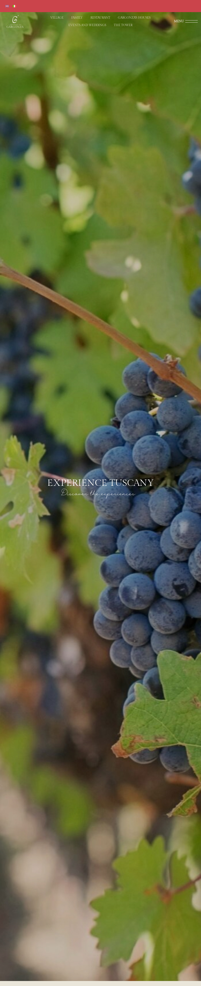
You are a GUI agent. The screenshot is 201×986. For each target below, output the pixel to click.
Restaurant (100, 18)
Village (57, 18)
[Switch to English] (7, 6)
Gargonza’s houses (134, 18)
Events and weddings (87, 25)
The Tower (123, 25)
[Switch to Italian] (14, 6)
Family (77, 18)
